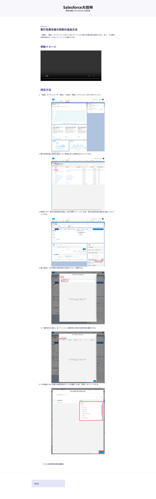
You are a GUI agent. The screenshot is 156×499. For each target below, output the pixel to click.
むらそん (44, 26)
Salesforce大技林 (78, 7)
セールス (45, 464)
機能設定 (61, 464)
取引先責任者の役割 (53, 464)
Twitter (36, 483)
